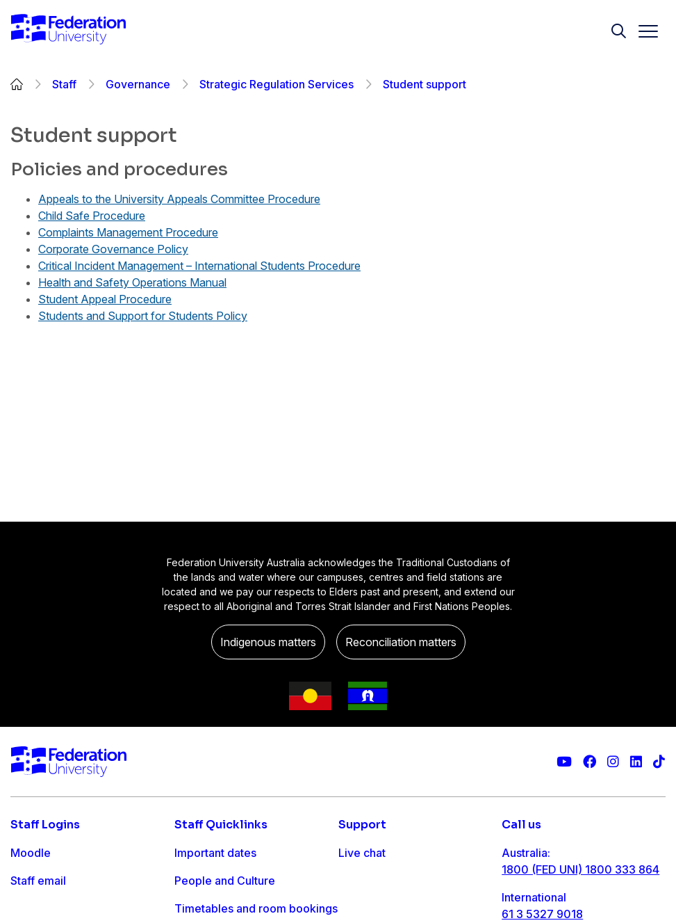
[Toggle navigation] (642, 31)
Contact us (366, 881)
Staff (64, 84)
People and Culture (224, 881)
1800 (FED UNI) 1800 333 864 (580, 869)
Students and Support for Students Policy (142, 316)
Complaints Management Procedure (128, 232)
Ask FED (360, 908)
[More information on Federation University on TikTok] (659, 762)
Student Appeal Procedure (105, 299)
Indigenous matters (268, 642)
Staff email (38, 881)
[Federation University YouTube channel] (564, 762)
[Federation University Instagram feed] (613, 762)
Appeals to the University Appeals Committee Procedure (179, 199)
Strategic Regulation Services (276, 84)
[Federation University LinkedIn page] (636, 762)
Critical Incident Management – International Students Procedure (199, 266)
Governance (138, 84)
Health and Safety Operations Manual (132, 282)
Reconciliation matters (400, 642)
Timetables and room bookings (256, 908)
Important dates (215, 853)
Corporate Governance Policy (113, 249)
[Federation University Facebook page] (589, 762)
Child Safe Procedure (91, 216)
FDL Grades (41, 908)
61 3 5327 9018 (542, 914)
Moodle (30, 853)
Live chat (362, 853)
